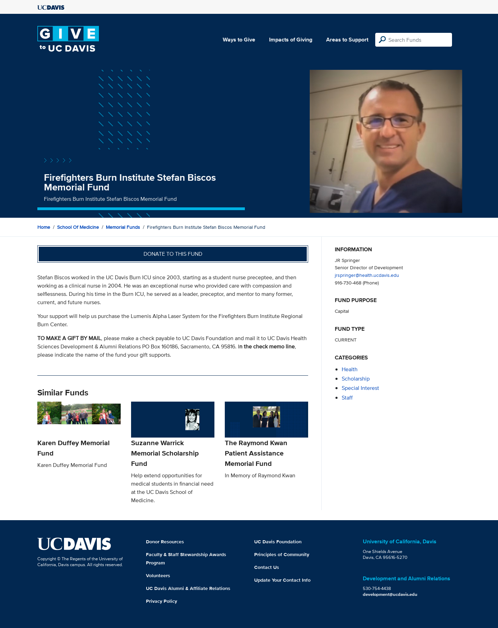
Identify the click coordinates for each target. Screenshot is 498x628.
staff (347, 398)
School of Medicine (78, 227)
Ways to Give (239, 40)
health (350, 369)
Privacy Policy (161, 601)
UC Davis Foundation (278, 541)
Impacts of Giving (290, 40)
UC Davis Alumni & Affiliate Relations (188, 588)
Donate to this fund (173, 254)
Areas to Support (347, 40)
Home (43, 227)
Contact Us (266, 567)
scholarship (356, 379)
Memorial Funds (123, 227)
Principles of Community (281, 554)
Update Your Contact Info (282, 580)
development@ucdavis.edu (390, 594)
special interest (360, 388)
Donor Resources (165, 541)
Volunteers (158, 575)
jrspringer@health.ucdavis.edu (367, 275)
